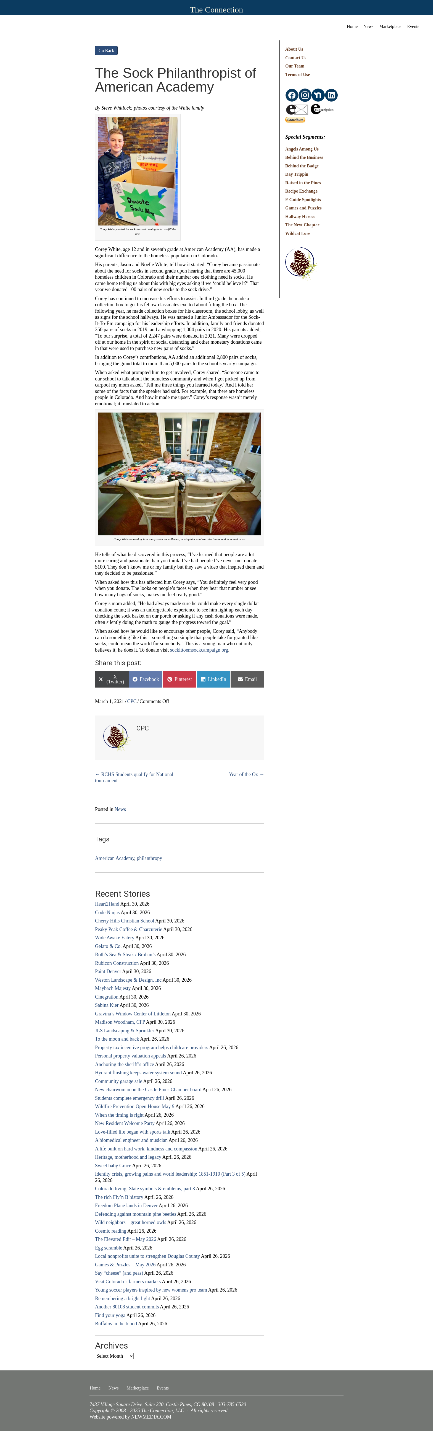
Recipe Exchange (301, 191)
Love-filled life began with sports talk (132, 1132)
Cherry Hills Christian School (124, 921)
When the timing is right (119, 1115)
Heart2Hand (107, 904)
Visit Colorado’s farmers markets (128, 1281)
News (120, 809)
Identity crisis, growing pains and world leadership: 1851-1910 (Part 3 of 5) (170, 1174)
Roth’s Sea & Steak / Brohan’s (125, 954)
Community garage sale (118, 1081)
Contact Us (295, 57)
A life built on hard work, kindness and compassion (146, 1149)
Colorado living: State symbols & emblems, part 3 (145, 1188)
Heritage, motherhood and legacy (128, 1157)
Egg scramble (108, 1248)
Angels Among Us (302, 149)
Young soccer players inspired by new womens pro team (151, 1290)
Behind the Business (304, 157)
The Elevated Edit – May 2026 (125, 1239)
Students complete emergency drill (129, 1098)
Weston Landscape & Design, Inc (128, 980)
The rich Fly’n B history (119, 1197)
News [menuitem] (368, 26)
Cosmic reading (110, 1231)
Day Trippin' (297, 174)
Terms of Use (297, 74)
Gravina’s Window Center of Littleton (133, 1014)
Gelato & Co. (108, 946)
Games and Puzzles (303, 208)
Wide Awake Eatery (114, 937)
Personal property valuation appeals (130, 1056)
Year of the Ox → (246, 774)
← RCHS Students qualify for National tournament (134, 778)
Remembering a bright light (122, 1298)
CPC (132, 701)
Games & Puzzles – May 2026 (125, 1264)
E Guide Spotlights (303, 199)
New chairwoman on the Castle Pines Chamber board (148, 1089)
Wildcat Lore (297, 233)
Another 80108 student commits (127, 1307)
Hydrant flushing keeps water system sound (138, 1072)
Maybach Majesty (113, 988)
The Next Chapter (302, 224)
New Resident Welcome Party (125, 1123)
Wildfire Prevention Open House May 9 (135, 1106)
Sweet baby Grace (113, 1165)
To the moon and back (117, 1039)
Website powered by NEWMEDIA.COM (130, 1417)
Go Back (106, 50)
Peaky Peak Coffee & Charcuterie (128, 929)
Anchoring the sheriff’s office (124, 1064)
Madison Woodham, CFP (120, 1022)
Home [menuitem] (352, 26)
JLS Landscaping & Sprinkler (124, 1030)
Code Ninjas (107, 912)
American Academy (114, 858)
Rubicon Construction (117, 963)
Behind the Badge (302, 166)
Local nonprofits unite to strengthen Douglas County (147, 1256)
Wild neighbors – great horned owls (130, 1222)
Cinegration (106, 997)
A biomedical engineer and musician (131, 1140)
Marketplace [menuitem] (390, 26)
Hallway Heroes (300, 216)
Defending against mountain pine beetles (135, 1214)
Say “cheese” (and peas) (119, 1273)
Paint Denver (108, 971)
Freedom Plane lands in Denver (126, 1205)
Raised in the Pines (303, 182)
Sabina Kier (106, 1005)
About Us (294, 49)
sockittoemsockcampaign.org (199, 650)
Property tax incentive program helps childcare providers (151, 1047)
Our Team (295, 66)
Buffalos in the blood (116, 1323)
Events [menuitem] (413, 26)
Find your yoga (110, 1315)
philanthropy (149, 858)
